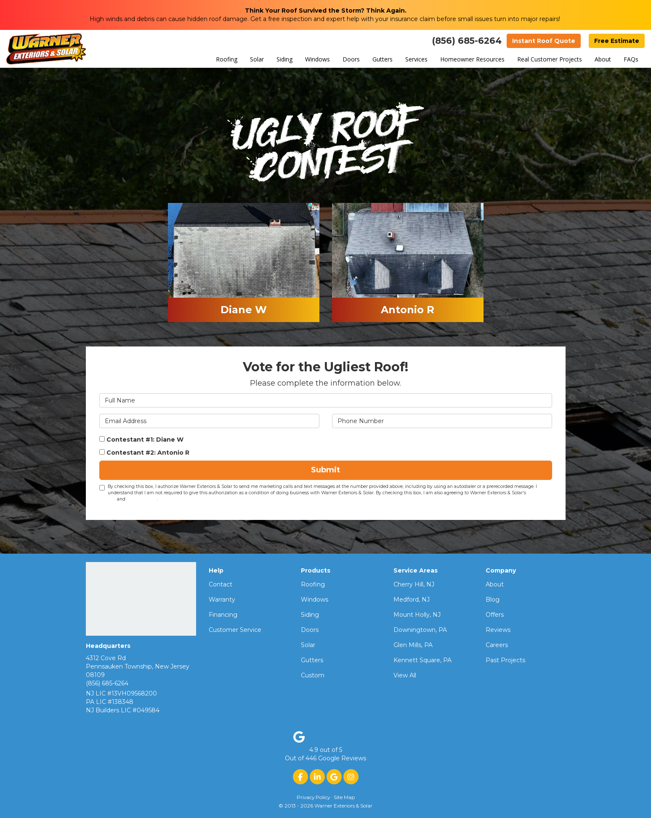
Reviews (498, 630)
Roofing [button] (226, 59)
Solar (308, 645)
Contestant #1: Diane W (141, 439)
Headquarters (108, 646)
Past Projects (505, 660)
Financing (223, 614)
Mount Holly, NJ (417, 614)
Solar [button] (257, 59)
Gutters (312, 660)
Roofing (313, 584)
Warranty (222, 599)
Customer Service (235, 630)
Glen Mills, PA (413, 645)
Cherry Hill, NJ (413, 584)
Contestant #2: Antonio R (144, 452)
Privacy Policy (142, 499)
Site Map (344, 797)
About (495, 584)
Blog (493, 599)
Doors (310, 630)
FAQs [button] (631, 59)
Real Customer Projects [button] (549, 59)
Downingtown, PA (420, 630)
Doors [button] (351, 59)
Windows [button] (317, 59)
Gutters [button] (382, 59)
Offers (495, 614)
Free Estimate (616, 41)
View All (404, 675)
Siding (310, 614)
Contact (220, 584)
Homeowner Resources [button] (472, 59)
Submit (325, 469)
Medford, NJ (411, 599)
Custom (312, 675)
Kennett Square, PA (422, 660)
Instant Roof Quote (543, 41)
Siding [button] (284, 59)
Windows (314, 599)
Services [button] (416, 59)
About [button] (603, 59)
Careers (497, 645)
